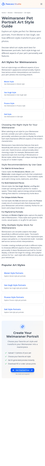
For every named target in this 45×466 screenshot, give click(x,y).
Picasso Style (9, 103)
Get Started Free (22, 370)
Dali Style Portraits (12, 309)
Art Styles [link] (27, 13)
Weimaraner (18, 13)
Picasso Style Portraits (14, 297)
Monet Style (9, 82)
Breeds (10, 13)
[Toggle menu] (41, 4)
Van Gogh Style (10, 92)
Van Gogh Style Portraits (15, 285)
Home (4, 13)
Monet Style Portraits (13, 273)
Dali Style (7, 114)
